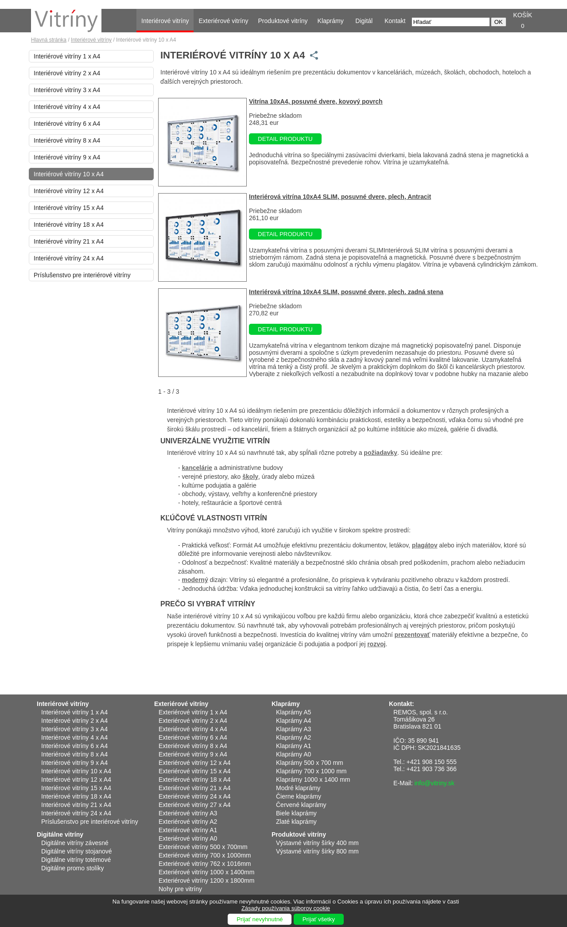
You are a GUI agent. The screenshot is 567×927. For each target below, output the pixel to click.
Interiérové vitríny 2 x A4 (67, 73)
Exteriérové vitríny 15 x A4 (195, 771)
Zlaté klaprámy (296, 821)
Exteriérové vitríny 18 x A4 (195, 779)
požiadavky (380, 452)
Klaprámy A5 (293, 712)
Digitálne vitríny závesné (75, 842)
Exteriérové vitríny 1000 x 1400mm (206, 872)
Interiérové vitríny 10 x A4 (69, 174)
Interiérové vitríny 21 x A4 (69, 241)
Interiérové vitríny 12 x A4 (69, 190)
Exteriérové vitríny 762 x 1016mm (205, 863)
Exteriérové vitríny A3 (188, 813)
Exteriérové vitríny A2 (188, 821)
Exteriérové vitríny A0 (188, 838)
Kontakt (394, 20)
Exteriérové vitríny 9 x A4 (193, 754)
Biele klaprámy (296, 813)
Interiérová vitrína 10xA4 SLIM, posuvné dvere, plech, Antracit (340, 196)
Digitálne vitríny (60, 834)
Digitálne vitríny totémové (76, 859)
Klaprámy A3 (293, 729)
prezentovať (413, 634)
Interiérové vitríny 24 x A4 (69, 258)
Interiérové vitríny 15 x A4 (69, 207)
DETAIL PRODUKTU (285, 139)
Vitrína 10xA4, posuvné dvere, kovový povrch (316, 101)
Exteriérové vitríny (223, 20)
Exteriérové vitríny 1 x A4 (193, 712)
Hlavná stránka (48, 40)
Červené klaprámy (301, 804)
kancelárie (197, 467)
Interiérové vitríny (165, 20)
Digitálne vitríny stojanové (76, 851)
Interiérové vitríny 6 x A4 (67, 123)
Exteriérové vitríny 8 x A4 (193, 745)
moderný (195, 579)
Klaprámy (331, 20)
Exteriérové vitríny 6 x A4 (193, 737)
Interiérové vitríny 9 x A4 (67, 157)
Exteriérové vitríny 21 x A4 (195, 787)
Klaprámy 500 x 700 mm (309, 762)
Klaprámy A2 (293, 737)
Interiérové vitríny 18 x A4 (69, 224)
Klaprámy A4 (293, 720)
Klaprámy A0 (293, 754)
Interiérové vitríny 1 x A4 (67, 56)
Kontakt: (401, 703)
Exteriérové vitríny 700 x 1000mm (205, 855)
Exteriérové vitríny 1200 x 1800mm (206, 880)
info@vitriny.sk (434, 783)
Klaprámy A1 (293, 745)
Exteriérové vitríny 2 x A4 (193, 720)
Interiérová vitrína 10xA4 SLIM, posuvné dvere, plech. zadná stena (346, 291)
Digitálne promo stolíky (72, 868)
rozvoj (376, 644)
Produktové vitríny (283, 20)
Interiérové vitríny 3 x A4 (67, 89)
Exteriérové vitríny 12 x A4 (195, 762)
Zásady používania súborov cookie (285, 908)
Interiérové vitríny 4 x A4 (67, 106)
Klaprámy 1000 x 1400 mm (313, 779)
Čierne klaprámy (298, 796)
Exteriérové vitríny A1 (188, 830)
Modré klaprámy (298, 787)
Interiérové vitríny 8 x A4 (67, 140)
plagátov (425, 545)
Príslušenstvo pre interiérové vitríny (82, 275)
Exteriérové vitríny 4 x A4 (193, 729)
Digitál (364, 20)
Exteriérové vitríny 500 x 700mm (203, 846)
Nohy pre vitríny (180, 888)
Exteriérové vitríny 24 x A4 (195, 796)
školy (250, 476)
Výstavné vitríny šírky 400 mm (317, 842)
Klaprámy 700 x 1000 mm (311, 771)
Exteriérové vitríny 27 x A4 (195, 804)
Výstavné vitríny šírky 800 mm (317, 851)
